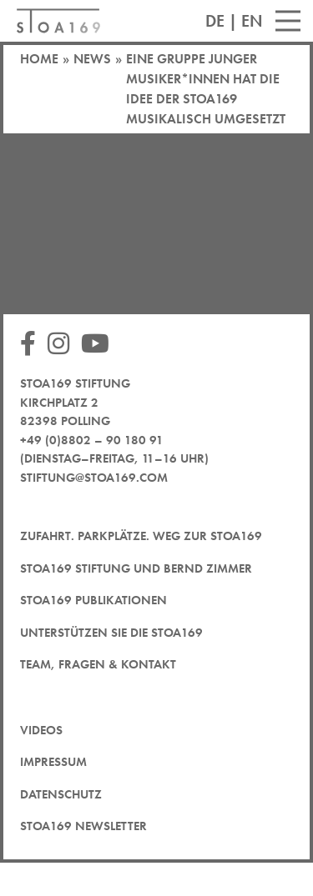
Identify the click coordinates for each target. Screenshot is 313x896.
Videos (41, 730)
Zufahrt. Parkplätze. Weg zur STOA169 (141, 536)
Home (39, 59)
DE (215, 21)
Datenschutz (61, 794)
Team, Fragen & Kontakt (98, 664)
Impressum (53, 761)
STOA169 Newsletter (83, 826)
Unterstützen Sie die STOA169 (111, 632)
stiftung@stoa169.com (94, 477)
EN (252, 21)
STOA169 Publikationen (93, 600)
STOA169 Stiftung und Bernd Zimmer (136, 568)
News (92, 59)
